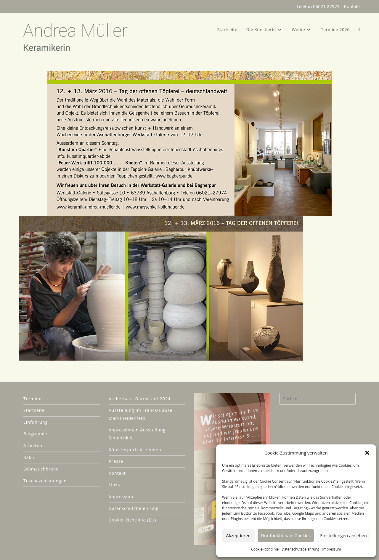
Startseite (34, 410)
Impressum (331, 549)
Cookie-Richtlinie (265, 549)
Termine (32, 398)
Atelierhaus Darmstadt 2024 (140, 398)
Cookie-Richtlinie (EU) (132, 520)
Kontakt (352, 6)
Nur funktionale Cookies (286, 535)
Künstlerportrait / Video (135, 449)
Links (114, 485)
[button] (367, 453)
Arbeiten (32, 445)
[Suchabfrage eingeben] (317, 399)
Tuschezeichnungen (45, 481)
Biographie (35, 434)
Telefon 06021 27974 (318, 6)
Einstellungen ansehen (343, 535)
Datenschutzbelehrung (300, 549)
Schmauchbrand (41, 469)
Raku (28, 457)
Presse (116, 461)
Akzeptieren (238, 535)
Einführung (35, 422)
